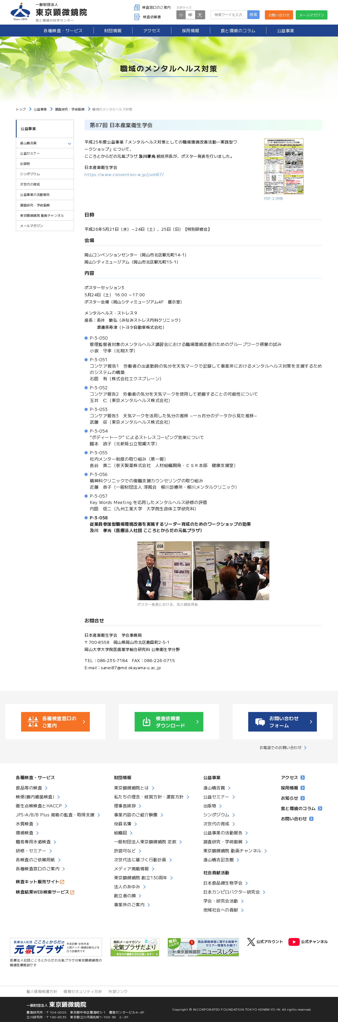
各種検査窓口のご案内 (37, 868)
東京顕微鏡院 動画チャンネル (42, 215)
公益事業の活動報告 (35, 195)
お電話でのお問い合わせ (281, 747)
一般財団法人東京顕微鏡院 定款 (145, 841)
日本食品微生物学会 (223, 883)
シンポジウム (30, 174)
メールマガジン (311, 14)
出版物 (25, 164)
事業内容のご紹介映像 (136, 814)
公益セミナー (30, 153)
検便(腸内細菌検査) (35, 796)
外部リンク (118, 991)
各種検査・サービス (35, 777)
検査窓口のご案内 (152, 7)
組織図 (120, 832)
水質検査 (24, 823)
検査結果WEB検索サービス (42, 892)
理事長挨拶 (125, 805)
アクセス (152, 30)
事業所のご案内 (129, 904)
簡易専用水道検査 (33, 841)
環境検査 (24, 832)
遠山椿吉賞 (28, 143)
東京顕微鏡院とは (131, 787)
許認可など (125, 850)
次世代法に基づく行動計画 (140, 859)
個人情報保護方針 (41, 991)
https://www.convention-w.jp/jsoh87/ (124, 174)
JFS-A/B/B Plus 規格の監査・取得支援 (55, 814)
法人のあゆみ (127, 886)
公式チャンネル (308, 942)
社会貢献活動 (216, 872)
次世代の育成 (30, 184)
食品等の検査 (29, 787)
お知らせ (293, 798)
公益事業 (285, 30)
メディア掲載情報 (131, 868)
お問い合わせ (279, 14)
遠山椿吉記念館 (218, 859)
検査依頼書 (147, 16)
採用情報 (190, 30)
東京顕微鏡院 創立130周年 (140, 877)
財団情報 (113, 30)
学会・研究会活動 (220, 901)
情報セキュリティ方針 (83, 991)
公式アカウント (265, 942)
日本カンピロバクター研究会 (231, 892)
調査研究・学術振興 (35, 205)
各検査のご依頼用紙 (35, 859)
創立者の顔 (125, 895)
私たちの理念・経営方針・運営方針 (149, 796)
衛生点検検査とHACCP (39, 805)
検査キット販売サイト (37, 881)
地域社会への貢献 (220, 910)
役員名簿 (123, 823)
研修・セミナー (31, 850)
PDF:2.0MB (273, 198)
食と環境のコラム (238, 30)
